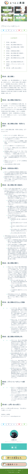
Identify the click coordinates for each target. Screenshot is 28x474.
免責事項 (19, 470)
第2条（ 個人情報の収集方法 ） (14, 44)
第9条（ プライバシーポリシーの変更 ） (15, 64)
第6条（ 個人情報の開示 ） (13, 55)
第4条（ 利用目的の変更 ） (13, 51)
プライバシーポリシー (11, 470)
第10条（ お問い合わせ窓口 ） (14, 68)
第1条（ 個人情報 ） (11, 42)
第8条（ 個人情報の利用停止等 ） (15, 61)
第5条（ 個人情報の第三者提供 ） (15, 53)
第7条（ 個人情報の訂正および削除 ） (15, 58)
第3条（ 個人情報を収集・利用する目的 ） (15, 47)
